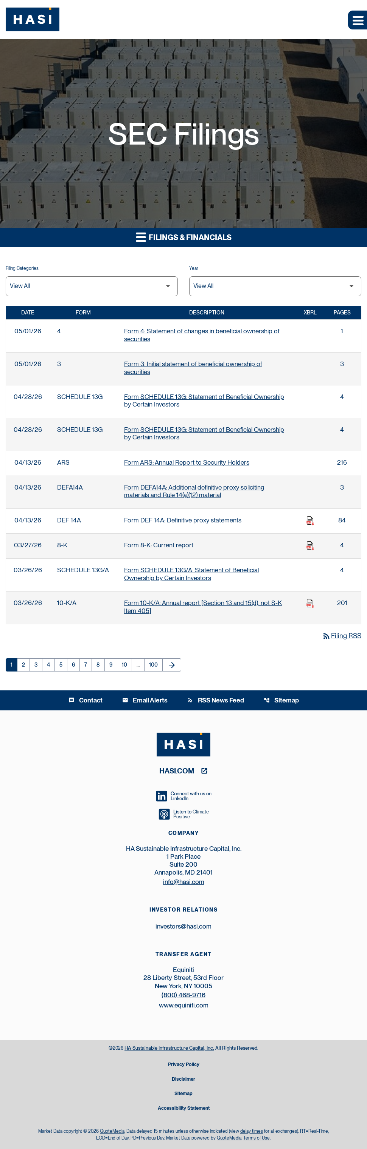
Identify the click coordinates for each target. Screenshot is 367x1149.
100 (155, 665)
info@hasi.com (183, 882)
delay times (251, 1131)
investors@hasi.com (183, 926)
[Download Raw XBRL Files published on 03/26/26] (310, 603)
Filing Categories (22, 268)
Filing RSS (341, 636)
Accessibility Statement (184, 1108)
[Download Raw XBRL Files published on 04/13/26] (310, 520)
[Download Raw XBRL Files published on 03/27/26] (310, 545)
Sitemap (281, 700)
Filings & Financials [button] (184, 237)
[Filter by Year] (275, 286)
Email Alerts (145, 700)
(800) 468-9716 (183, 995)
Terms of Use (256, 1138)
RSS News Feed (215, 700)
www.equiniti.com (183, 1005)
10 (126, 665)
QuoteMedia (112, 1131)
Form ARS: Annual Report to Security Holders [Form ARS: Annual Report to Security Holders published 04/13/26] (186, 462)
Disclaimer (183, 1079)
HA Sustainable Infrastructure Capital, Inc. (169, 1048)
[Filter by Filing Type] (92, 286)
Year (193, 268)
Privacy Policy (183, 1064)
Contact (85, 700)
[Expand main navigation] (357, 20)
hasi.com (176, 771)
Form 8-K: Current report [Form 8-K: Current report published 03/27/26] (158, 545)
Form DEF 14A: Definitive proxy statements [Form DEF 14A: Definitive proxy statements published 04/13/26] (182, 520)
